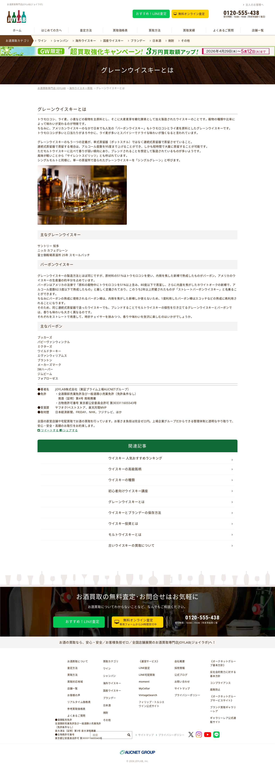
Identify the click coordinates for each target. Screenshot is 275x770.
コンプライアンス (220, 682)
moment (144, 681)
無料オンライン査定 (191, 14)
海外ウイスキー (85, 41)
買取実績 (189, 30)
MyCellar (144, 688)
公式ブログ (181, 674)
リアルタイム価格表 (78, 702)
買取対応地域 (75, 681)
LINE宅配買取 (147, 674)
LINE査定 (144, 668)
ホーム (17, 30)
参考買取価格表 (76, 708)
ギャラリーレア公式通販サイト (223, 720)
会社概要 (180, 661)
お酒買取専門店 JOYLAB (52, 88)
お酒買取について (77, 661)
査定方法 (86, 30)
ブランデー (138, 41)
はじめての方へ (51, 30)
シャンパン (61, 41)
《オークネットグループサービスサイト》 (223, 698)
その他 (185, 41)
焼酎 (171, 41)
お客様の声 (73, 695)
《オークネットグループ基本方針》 (223, 663)
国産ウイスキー (113, 41)
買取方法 (154, 30)
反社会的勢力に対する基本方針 (223, 674)
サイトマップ (182, 688)
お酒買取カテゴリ (17, 41)
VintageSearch (148, 695)
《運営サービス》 (149, 661)
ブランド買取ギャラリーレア (223, 709)
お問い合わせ (182, 681)
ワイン (42, 41)
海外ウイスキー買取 (81, 88)
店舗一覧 (258, 30)
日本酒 (156, 41)
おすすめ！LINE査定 (151, 14)
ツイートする (49, 430)
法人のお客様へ (255, 4)
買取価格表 (120, 30)
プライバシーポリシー (187, 695)
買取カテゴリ (111, 661)
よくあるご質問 (223, 30)
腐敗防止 (215, 689)
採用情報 (180, 668)
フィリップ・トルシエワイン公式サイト (152, 704)
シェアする (69, 430)
